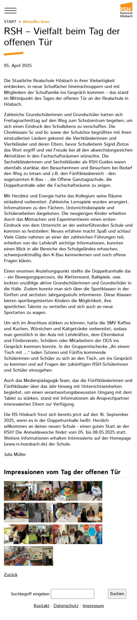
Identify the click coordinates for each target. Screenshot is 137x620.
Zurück (10, 575)
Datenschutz (66, 606)
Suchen (117, 593)
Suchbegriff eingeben (31, 594)
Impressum (93, 606)
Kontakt (41, 606)
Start (10, 22)
